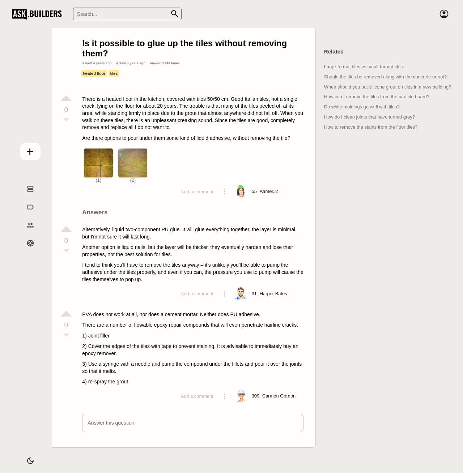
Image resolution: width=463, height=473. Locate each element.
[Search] (127, 14)
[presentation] (248, 245)
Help (25, 250)
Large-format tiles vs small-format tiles (363, 66)
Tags (24, 214)
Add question (24, 149)
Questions (24, 196)
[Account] (444, 14)
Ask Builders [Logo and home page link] (38, 14)
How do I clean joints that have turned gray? (369, 117)
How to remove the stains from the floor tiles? (370, 127)
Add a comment (197, 191)
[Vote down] (66, 120)
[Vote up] (66, 98)
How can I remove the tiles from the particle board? (376, 96)
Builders (24, 232)
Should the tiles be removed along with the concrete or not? (385, 76)
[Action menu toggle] (224, 191)
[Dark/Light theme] (24, 456)
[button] (192, 423)
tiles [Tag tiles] (114, 73)
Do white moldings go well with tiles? (362, 106)
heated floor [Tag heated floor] (94, 73)
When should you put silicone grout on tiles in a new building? (387, 87)
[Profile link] (269, 191)
